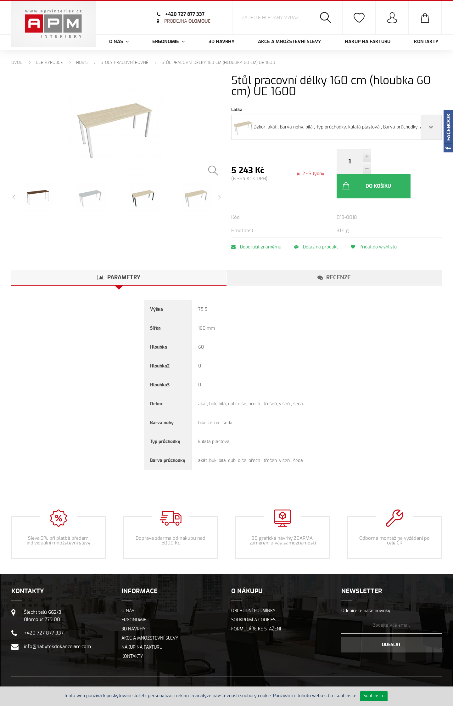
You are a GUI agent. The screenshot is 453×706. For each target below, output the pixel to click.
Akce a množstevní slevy (289, 41)
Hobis (81, 63)
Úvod (17, 63)
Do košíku (400, 161)
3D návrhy (221, 41)
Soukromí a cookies (253, 595)
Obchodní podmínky (253, 586)
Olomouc (187, 21)
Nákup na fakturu (367, 41)
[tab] (118, 253)
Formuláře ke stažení (256, 604)
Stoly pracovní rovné (124, 63)
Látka (237, 110)
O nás (127, 586)
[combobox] (336, 127)
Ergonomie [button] (168, 41)
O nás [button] (119, 41)
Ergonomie (133, 595)
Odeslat (391, 620)
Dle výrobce (49, 63)
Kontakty (426, 41)
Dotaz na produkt (320, 222)
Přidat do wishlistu (382, 222)
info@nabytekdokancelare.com (57, 622)
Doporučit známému (256, 222)
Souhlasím (373, 696)
